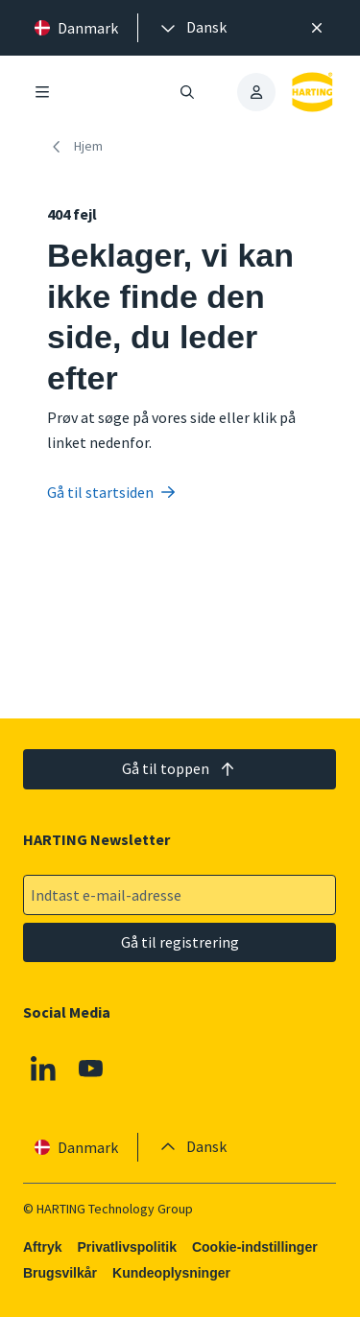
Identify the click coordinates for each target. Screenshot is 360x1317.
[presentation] (192, 28)
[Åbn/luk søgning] (188, 92)
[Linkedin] (43, 1068)
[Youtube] (91, 1068)
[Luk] (317, 28)
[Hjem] (78, 146)
